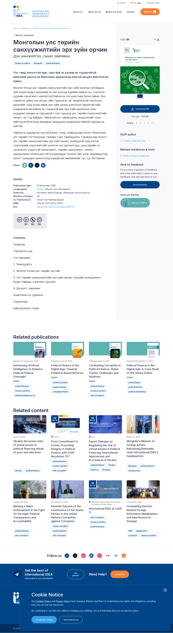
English (40, 189)
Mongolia (38, 63)
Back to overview (24, 35)
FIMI (130, 531)
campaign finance (60, 392)
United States (134, 382)
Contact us (120, 574)
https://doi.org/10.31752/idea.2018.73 (55, 206)
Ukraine (18, 471)
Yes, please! (75, 574)
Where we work (114, 12)
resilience (132, 535)
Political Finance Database (136, 155)
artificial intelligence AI (25, 395)
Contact (130, 12)
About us (78, 12)
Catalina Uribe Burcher (134, 140)
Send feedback (140, 185)
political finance (53, 63)
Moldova (94, 470)
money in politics (22, 63)
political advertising (137, 392)
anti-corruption (97, 395)
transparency (134, 471)
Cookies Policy (43, 601)
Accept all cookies (44, 620)
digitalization (141, 531)
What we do (94, 12)
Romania (106, 470)
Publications (25, 28)
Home (15, 28)
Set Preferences (70, 620)
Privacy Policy (63, 601)
